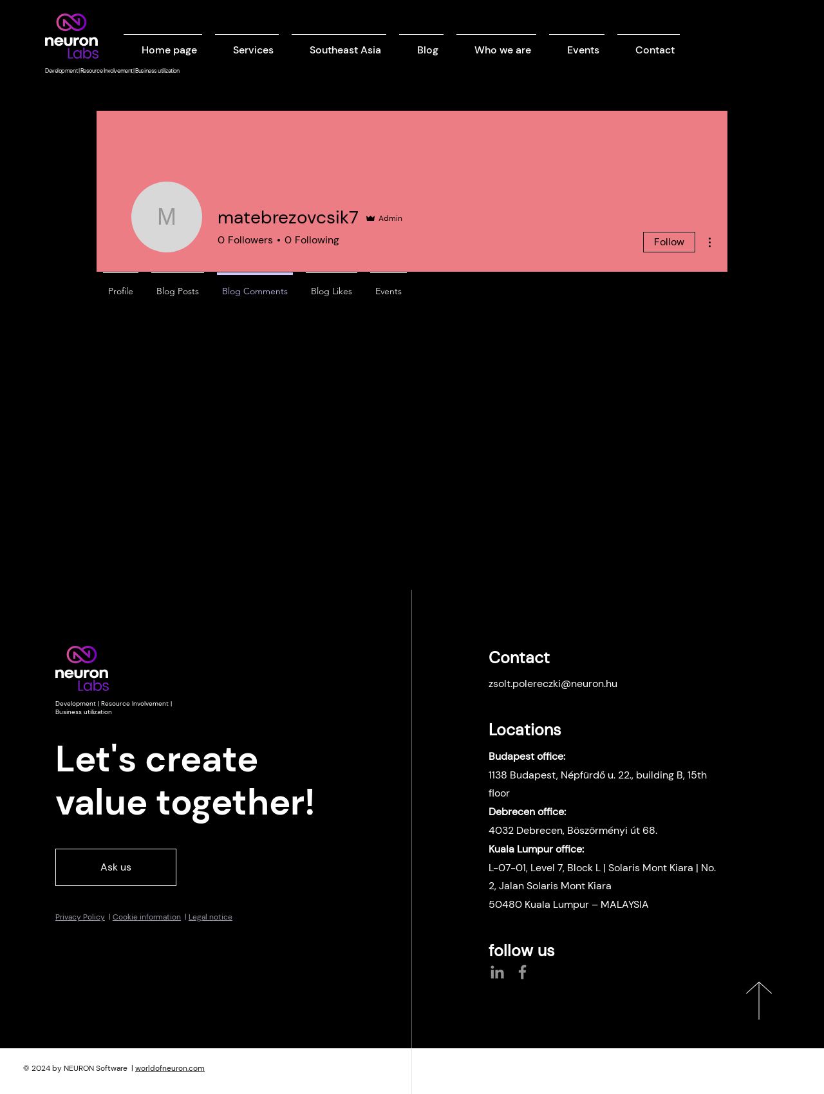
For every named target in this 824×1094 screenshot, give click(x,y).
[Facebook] (522, 972)
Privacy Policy (80, 917)
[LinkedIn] (497, 972)
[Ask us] (115, 867)
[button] (247, 44)
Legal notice (210, 917)
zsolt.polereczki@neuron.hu (553, 683)
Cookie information (147, 917)
